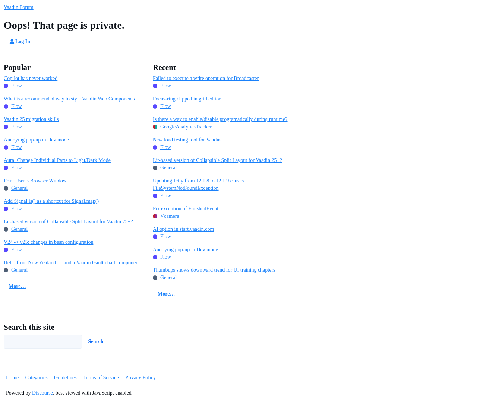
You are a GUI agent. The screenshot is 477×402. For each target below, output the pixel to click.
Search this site (29, 327)
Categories (36, 377)
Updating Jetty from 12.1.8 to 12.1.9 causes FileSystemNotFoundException (198, 184)
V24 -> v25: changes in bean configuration (48, 242)
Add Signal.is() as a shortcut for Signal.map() (51, 201)
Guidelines (65, 377)
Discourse (42, 393)
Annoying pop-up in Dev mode (36, 140)
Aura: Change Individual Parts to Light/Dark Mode (57, 160)
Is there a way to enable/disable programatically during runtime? (220, 119)
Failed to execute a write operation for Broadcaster (206, 78)
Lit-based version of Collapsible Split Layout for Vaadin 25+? (68, 221)
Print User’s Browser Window (35, 181)
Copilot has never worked (30, 78)
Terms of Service (101, 377)
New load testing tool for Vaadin (187, 140)
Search (96, 341)
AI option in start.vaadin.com (183, 229)
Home (12, 377)
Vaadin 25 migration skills (31, 119)
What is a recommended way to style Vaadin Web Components (69, 99)
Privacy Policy (140, 377)
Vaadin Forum (19, 7)
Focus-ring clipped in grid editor (187, 99)
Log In (19, 41)
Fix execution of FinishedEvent (185, 208)
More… (17, 286)
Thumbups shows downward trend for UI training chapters (214, 270)
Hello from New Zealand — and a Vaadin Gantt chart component (72, 262)
